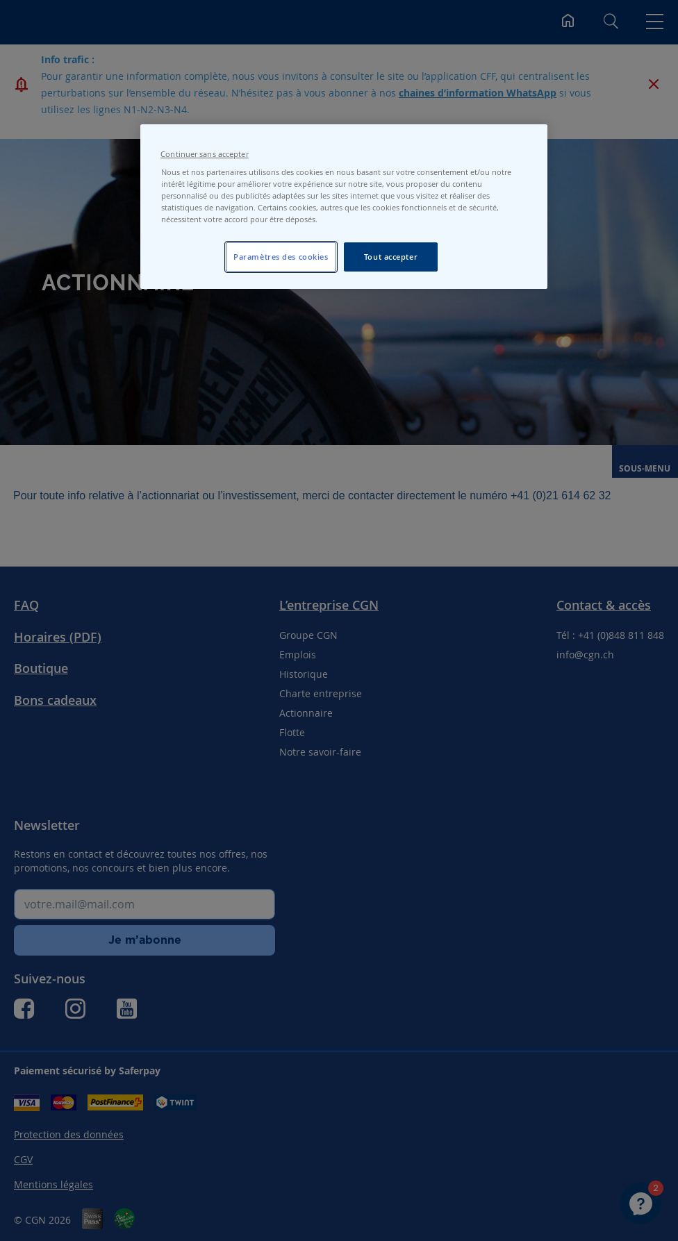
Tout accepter (390, 256)
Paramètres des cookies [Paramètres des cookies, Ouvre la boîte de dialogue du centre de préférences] (281, 256)
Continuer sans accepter (204, 154)
